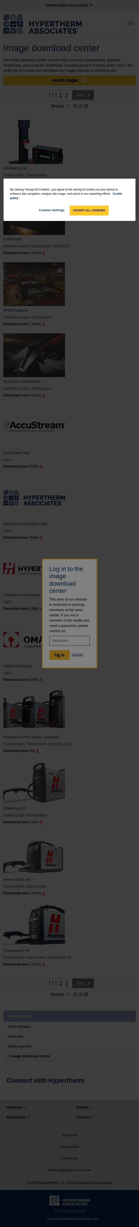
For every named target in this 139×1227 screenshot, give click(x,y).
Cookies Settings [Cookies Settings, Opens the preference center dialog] (52, 210)
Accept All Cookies (89, 210)
